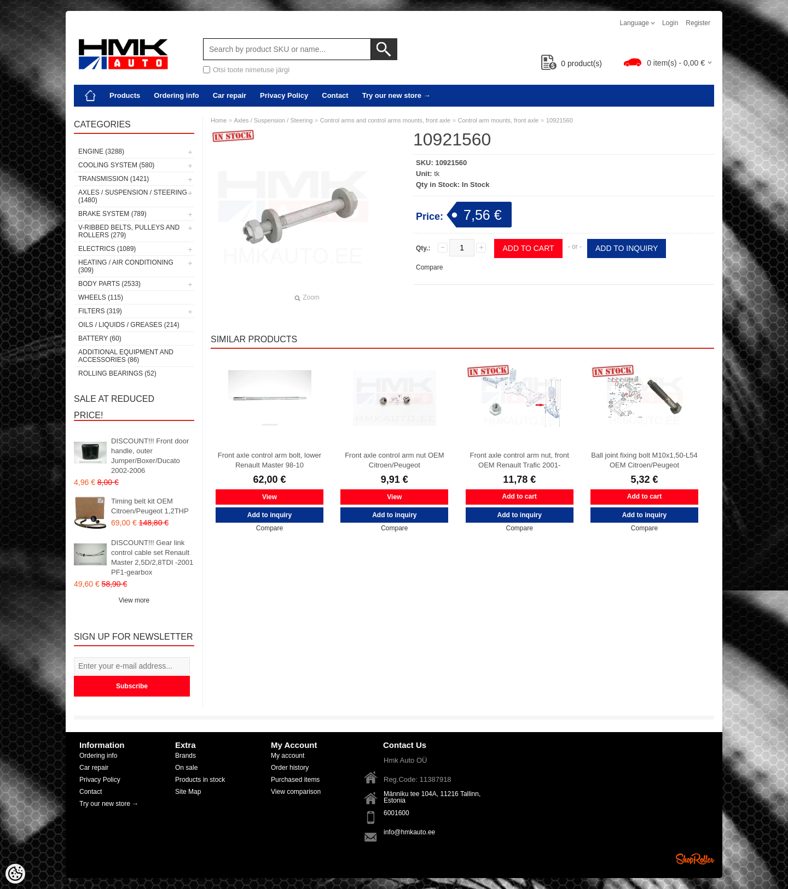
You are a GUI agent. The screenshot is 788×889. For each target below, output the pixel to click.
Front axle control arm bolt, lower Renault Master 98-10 (269, 460)
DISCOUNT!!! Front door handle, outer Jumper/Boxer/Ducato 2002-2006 (150, 456)
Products (124, 95)
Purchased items (295, 779)
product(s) (571, 63)
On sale (186, 767)
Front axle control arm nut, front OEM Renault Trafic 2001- (519, 460)
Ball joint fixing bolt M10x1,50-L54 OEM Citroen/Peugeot (644, 460)
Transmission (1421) (113, 179)
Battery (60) (99, 338)
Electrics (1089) (107, 249)
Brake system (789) (112, 214)
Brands (185, 755)
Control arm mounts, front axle (498, 120)
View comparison (296, 791)
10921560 (559, 120)
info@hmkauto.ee (409, 832)
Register (698, 23)
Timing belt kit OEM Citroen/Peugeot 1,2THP (150, 506)
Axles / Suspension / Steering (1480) (132, 196)
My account (287, 755)
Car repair (229, 95)
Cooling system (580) (116, 165)
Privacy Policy (284, 95)
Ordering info (176, 95)
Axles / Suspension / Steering (273, 120)
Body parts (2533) (109, 284)
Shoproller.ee (695, 858)
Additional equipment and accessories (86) (125, 356)
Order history (290, 767)
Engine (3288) (101, 151)
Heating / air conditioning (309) (125, 266)
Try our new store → (396, 95)
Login (670, 23)
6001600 (396, 813)
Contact (335, 95)
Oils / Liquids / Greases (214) (128, 325)
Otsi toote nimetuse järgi (251, 70)
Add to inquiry (626, 248)
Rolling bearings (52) (117, 373)
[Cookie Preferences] (15, 874)
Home (219, 120)
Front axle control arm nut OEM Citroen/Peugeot (394, 460)
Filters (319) (100, 311)
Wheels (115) (100, 297)
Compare (429, 267)
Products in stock (200, 779)
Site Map (188, 791)
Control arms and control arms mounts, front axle (385, 120)
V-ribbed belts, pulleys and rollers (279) (128, 231)
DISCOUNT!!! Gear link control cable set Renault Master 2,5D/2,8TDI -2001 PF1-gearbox (152, 557)
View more (134, 600)
